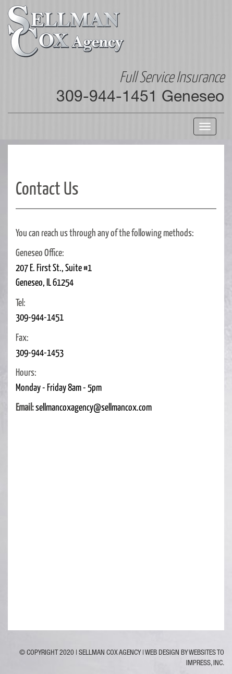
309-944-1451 (40, 316)
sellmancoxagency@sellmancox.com (93, 406)
